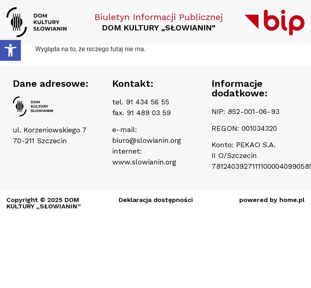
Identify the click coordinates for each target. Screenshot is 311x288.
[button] (10, 50)
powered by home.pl (272, 200)
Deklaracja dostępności (156, 200)
